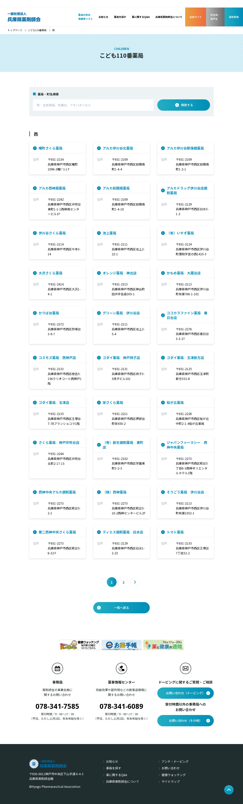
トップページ (15, 30)
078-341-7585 (57, 706)
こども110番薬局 (37, 30)
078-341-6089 (121, 706)
